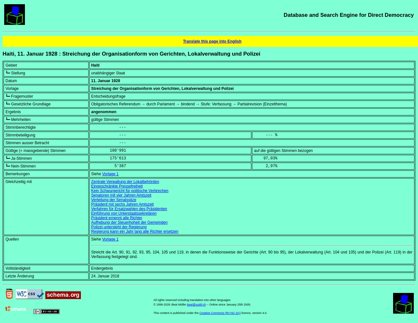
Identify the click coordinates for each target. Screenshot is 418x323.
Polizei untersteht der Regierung (119, 227)
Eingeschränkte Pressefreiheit (117, 186)
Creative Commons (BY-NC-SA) (220, 313)
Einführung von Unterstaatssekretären (124, 213)
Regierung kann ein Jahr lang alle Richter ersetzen (135, 231)
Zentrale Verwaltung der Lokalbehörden (125, 181)
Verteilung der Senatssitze (113, 200)
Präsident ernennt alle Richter (116, 218)
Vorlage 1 (110, 174)
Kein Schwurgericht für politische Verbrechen (130, 190)
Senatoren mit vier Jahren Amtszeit (121, 195)
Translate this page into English (212, 41)
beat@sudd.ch (196, 304)
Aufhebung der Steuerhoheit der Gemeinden (129, 222)
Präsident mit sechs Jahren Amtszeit (122, 204)
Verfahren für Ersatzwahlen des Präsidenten (129, 209)
